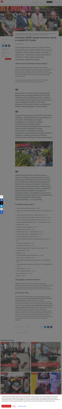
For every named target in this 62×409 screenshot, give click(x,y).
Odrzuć (14, 406)
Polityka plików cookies (22, 406)
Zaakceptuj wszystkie (6, 406)
